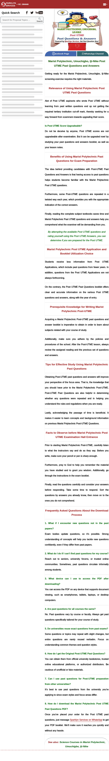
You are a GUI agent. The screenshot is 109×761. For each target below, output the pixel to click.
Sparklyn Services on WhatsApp (86, 720)
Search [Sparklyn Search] (40, 20)
